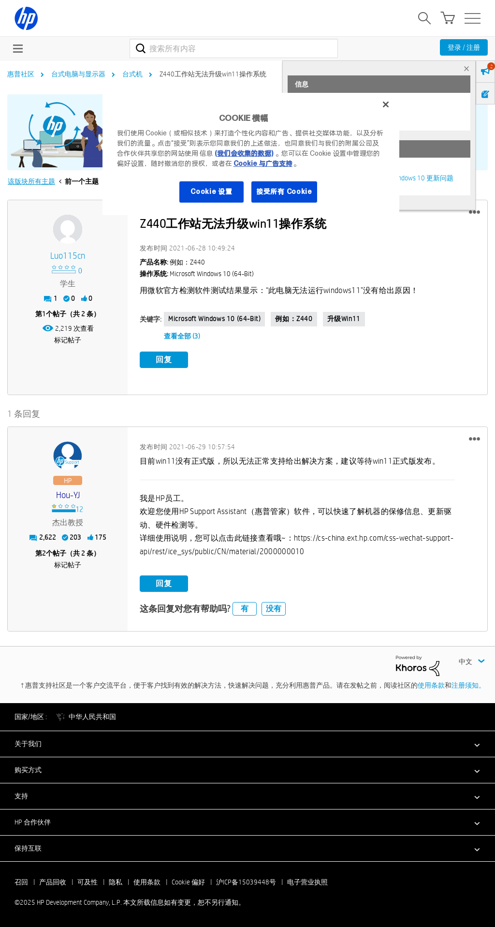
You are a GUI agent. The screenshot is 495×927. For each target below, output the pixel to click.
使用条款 (431, 685)
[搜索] (234, 48)
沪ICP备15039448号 (246, 882)
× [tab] (466, 68)
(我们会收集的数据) (244, 153)
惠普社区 (20, 74)
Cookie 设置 (211, 191)
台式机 (132, 74)
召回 (21, 882)
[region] (250, 154)
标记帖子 (67, 340)
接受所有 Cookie (284, 191)
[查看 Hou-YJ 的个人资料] (67, 494)
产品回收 (52, 882)
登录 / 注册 (464, 47)
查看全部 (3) (182, 336)
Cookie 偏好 (188, 882)
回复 (164, 359)
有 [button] (244, 608)
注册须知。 (468, 685)
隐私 (115, 882)
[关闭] (385, 104)
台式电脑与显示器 (78, 74)
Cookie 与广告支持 (262, 163)
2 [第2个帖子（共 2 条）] (44, 552)
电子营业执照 (307, 882)
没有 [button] (273, 608)
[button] (474, 212)
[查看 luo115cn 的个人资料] (67, 256)
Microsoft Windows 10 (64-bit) (214, 318)
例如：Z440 (293, 318)
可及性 (87, 882)
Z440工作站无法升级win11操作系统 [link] (213, 74)
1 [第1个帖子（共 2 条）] (44, 313)
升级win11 (344, 318)
